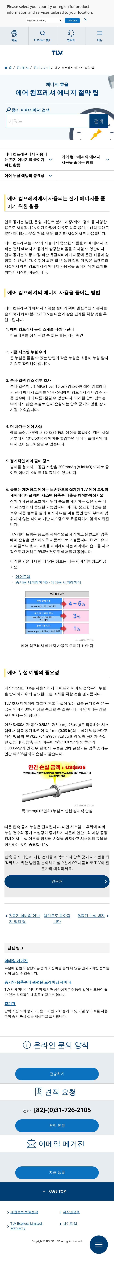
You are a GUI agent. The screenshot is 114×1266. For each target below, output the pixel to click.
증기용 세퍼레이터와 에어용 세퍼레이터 (48, 582)
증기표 (10, 1003)
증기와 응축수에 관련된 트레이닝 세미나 (37, 982)
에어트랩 (23, 576)
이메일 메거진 (16, 960)
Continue (72, 20)
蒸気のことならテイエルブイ (57, 52)
